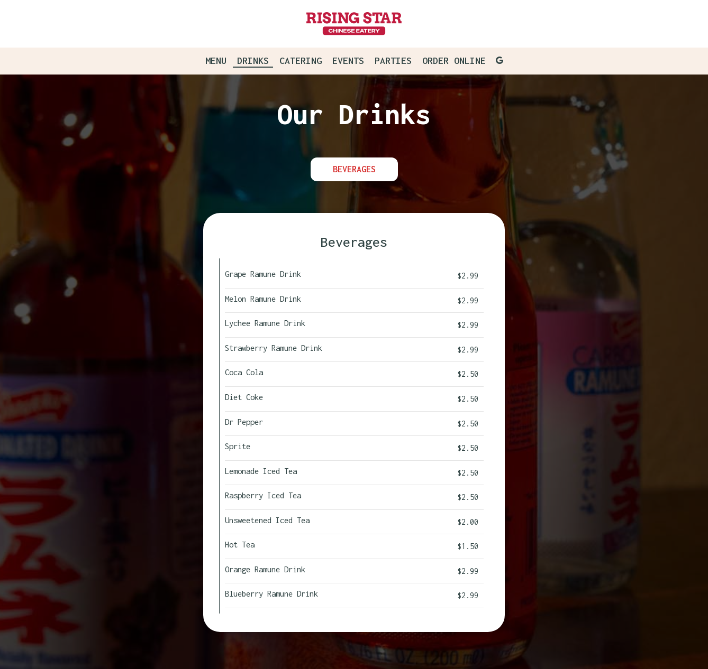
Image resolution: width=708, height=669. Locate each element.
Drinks (253, 60)
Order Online (454, 60)
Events (348, 60)
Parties (393, 60)
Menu (215, 60)
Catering (300, 60)
